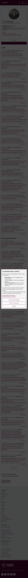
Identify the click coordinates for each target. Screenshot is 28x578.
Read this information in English (9, 296)
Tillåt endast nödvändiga (14, 300)
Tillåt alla (14, 306)
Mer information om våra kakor (8, 295)
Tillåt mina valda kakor (14, 303)
